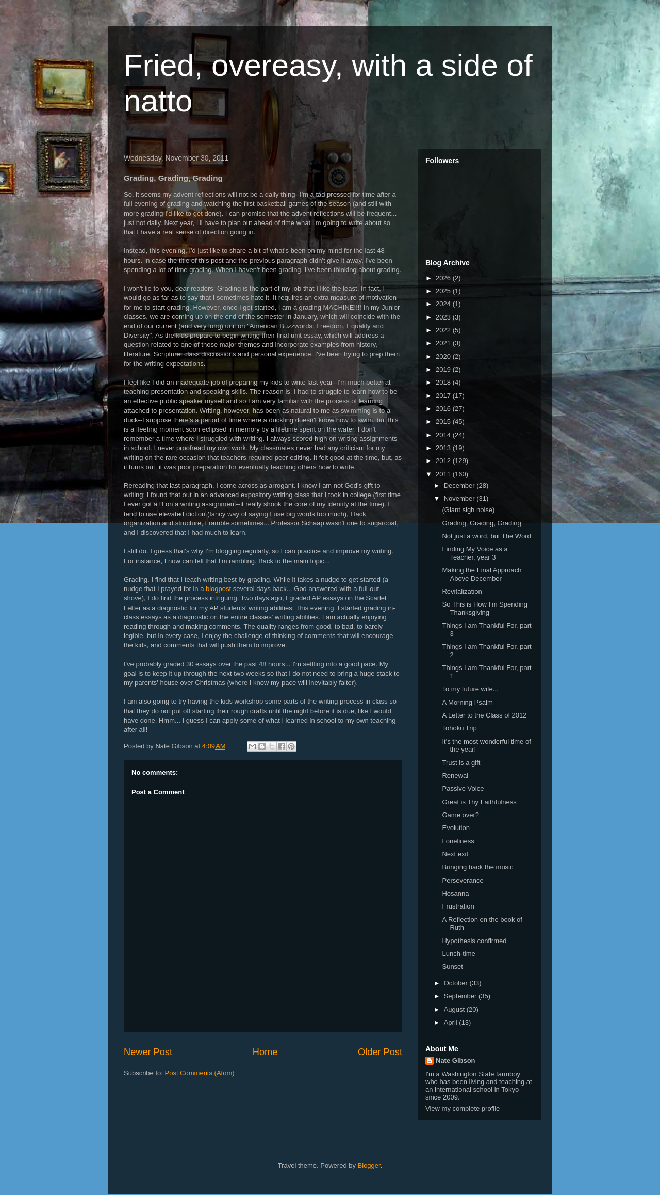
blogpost (218, 589)
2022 (444, 330)
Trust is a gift (461, 763)
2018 (444, 382)
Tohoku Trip (459, 728)
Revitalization (462, 591)
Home (265, 1052)
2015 (444, 421)
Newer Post (148, 1052)
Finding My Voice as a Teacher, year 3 (474, 553)
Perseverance (462, 880)
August (455, 1009)
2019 (444, 369)
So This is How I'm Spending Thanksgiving (484, 608)
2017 (444, 396)
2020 (444, 356)
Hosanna (455, 893)
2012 (444, 461)
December (460, 485)
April (451, 1022)
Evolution (455, 828)
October (457, 983)
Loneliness (458, 841)
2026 (444, 278)
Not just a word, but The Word (486, 536)
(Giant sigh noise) (468, 510)
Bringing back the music (477, 867)
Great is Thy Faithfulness (479, 802)
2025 (444, 291)
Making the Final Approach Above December (481, 574)
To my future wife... (470, 689)
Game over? (460, 815)
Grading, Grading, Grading (481, 523)
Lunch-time (458, 954)
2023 (444, 317)
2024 (444, 304)
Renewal (455, 775)
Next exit (455, 854)
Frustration (458, 906)
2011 (444, 474)
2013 (444, 448)
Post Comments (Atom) (200, 1073)
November (460, 498)
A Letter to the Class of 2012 (484, 715)
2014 (444, 435)
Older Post (380, 1052)
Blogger (369, 1165)
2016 (444, 408)
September (461, 996)
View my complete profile (462, 1108)
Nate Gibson (455, 1060)
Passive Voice (463, 788)
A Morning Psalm (467, 702)
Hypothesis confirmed (474, 941)
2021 (444, 343)
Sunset (452, 966)
